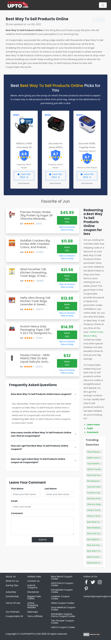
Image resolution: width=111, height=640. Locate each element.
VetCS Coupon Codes (63, 627)
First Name (17, 488)
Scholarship (12, 596)
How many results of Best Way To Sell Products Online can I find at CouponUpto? (41, 434)
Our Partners (12, 611)
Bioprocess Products (97, 562)
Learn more (93, 424)
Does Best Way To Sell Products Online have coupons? (41, 394)
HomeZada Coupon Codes (62, 591)
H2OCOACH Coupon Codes (62, 584)
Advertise (11, 592)
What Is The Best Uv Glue (99, 510)
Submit (42, 539)
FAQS (90, 428)
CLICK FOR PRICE (24, 176)
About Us (11, 576)
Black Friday (90, 335)
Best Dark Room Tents (97, 475)
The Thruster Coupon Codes (62, 621)
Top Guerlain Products (97, 463)
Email (14, 501)
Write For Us (12, 581)
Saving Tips (12, 585)
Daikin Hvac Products (97, 457)
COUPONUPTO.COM (30, 633)
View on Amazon (67, 227)
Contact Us (33, 581)
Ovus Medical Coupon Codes (63, 608)
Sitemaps (32, 611)
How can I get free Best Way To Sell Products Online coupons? (39, 447)
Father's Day (96, 332)
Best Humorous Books (97, 557)
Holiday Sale (34, 576)
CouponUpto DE (14, 616)
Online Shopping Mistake (32, 605)
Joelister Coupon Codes (60, 597)
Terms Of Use (13, 603)
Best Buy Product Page (98, 498)
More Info (67, 220)
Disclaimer (33, 592)
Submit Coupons (32, 586)
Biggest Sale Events (34, 597)
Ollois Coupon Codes (62, 603)
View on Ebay (67, 229)
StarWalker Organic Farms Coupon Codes (63, 615)
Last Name (51, 488)
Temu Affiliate (34, 616)
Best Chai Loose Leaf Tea (99, 533)
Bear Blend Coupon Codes (61, 577)
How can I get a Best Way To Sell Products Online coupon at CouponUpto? (38, 460)
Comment (17, 513)
